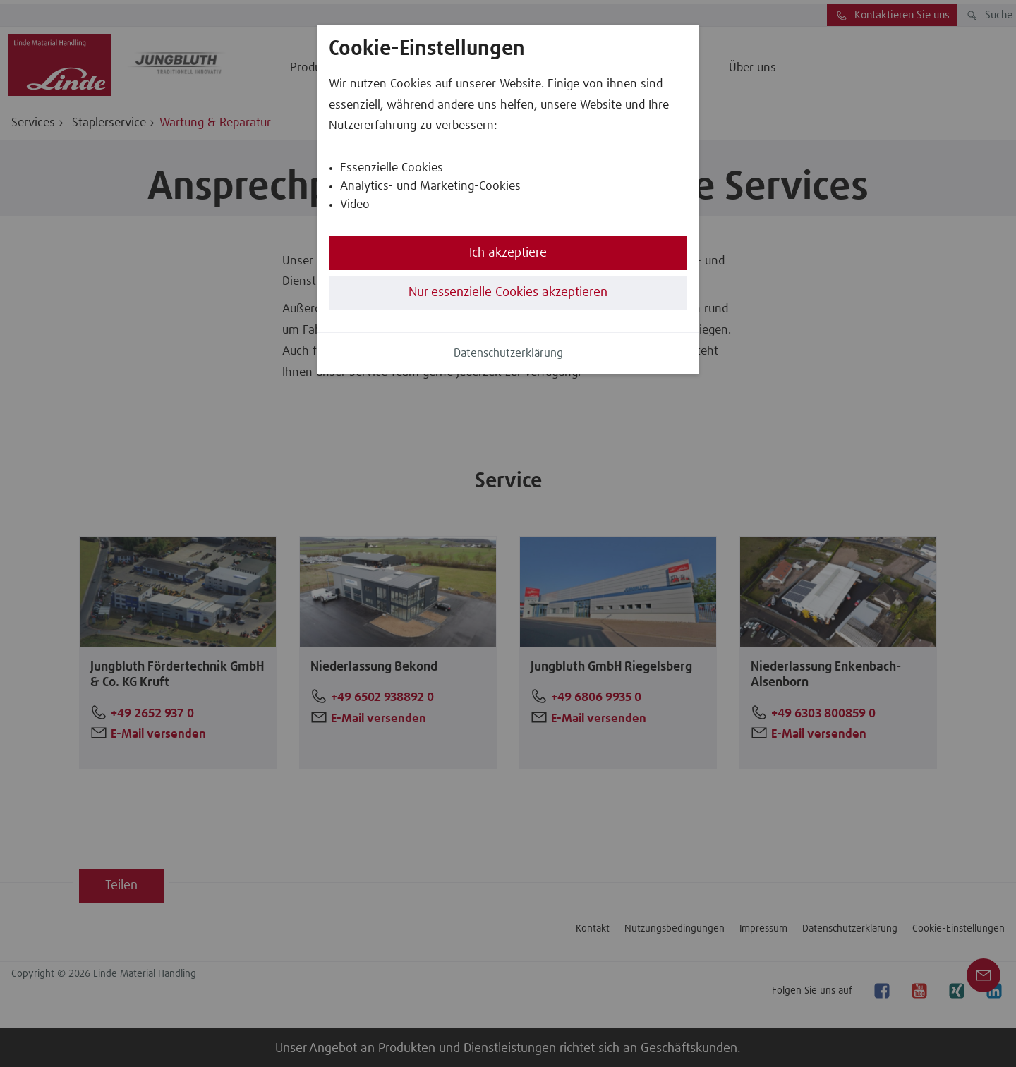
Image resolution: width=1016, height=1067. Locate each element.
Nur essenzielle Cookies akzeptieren (508, 292)
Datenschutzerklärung (508, 353)
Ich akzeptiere (508, 253)
